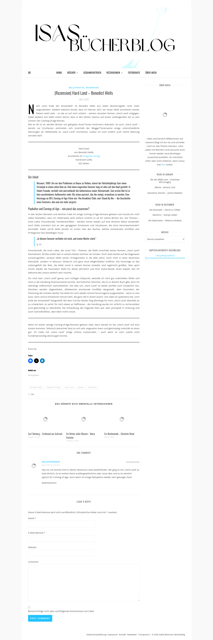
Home (59, 72)
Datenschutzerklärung (96, 634)
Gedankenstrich (92, 72)
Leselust (170, 255)
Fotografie (134, 72)
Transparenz (143, 634)
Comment (33, 561)
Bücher (71, 72)
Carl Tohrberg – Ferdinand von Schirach (45, 434)
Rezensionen (113, 72)
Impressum (113, 634)
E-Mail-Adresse (36, 532)
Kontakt (122, 634)
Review (81, 387)
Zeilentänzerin (51, 461)
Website (32, 547)
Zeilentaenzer (172, 257)
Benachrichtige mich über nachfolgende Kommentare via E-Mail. (61, 611)
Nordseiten (152, 257)
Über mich (151, 72)
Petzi (161, 257)
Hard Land (69, 387)
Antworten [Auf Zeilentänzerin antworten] (132, 462)
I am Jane (160, 255)
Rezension (92, 87)
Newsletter (132, 634)
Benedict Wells (36, 387)
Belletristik (76, 87)
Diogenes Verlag (91, 155)
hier (163, 164)
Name (32, 518)
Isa (32, 394)
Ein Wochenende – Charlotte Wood (119, 434)
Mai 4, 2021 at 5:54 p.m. (51, 465)
